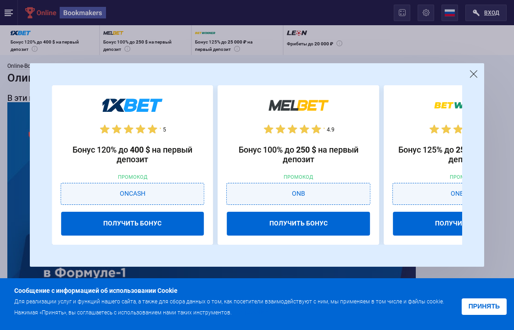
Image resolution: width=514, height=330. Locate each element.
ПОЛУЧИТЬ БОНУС (132, 223)
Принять (484, 306)
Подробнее (251, 312)
